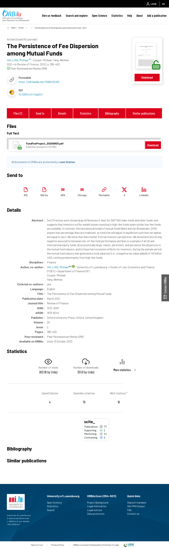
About (139, 15)
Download (147, 77)
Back (13, 28)
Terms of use (37, 545)
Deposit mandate (138, 502)
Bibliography (112, 113)
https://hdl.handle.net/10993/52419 (39, 81)
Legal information (98, 506)
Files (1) (18, 113)
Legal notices (96, 510)
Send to (40, 113)
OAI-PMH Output (137, 506)
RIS (26, 195)
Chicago (82, 195)
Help (129, 15)
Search (52, 510)
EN (163, 4)
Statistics (117, 15)
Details (62, 113)
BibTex (44, 195)
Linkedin (144, 195)
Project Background (99, 502)
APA (63, 195)
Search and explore (77, 15)
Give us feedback (51, 15)
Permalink (104, 195)
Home (21, 28)
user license (67, 162)
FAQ (130, 510)
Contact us (134, 513)
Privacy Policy (57, 545)
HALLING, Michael (59, 267)
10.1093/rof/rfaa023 (30, 94)
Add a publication (156, 15)
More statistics (122, 370)
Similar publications (144, 113)
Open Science (99, 15)
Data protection (97, 513)
